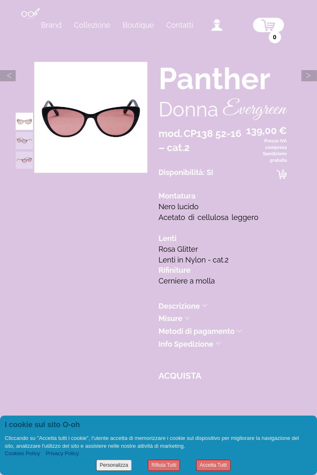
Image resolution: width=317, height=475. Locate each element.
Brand (51, 25)
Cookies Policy (22, 453)
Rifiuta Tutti (163, 465)
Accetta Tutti (213, 465)
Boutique (138, 25)
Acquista (179, 376)
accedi (217, 25)
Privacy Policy (62, 453)
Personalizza (114, 465)
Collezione (92, 25)
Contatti (179, 25)
